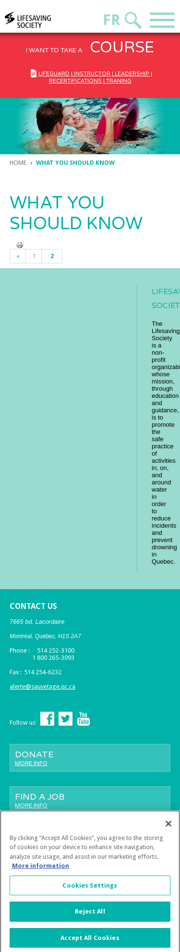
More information (40, 868)
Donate (90, 758)
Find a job (90, 800)
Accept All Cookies (89, 940)
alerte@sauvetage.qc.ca (42, 686)
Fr (111, 20)
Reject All (90, 914)
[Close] (168, 826)
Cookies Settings (89, 888)
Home (18, 162)
